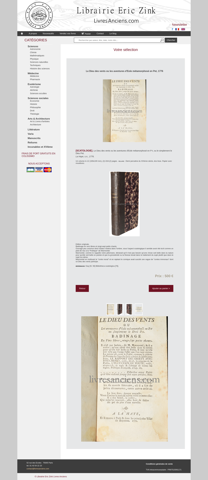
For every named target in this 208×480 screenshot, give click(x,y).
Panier (86, 34)
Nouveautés (48, 33)
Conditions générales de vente (159, 464)
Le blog (112, 33)
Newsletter (179, 24)
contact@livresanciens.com (38, 469)
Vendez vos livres (68, 33)
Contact (100, 33)
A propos (33, 33)
